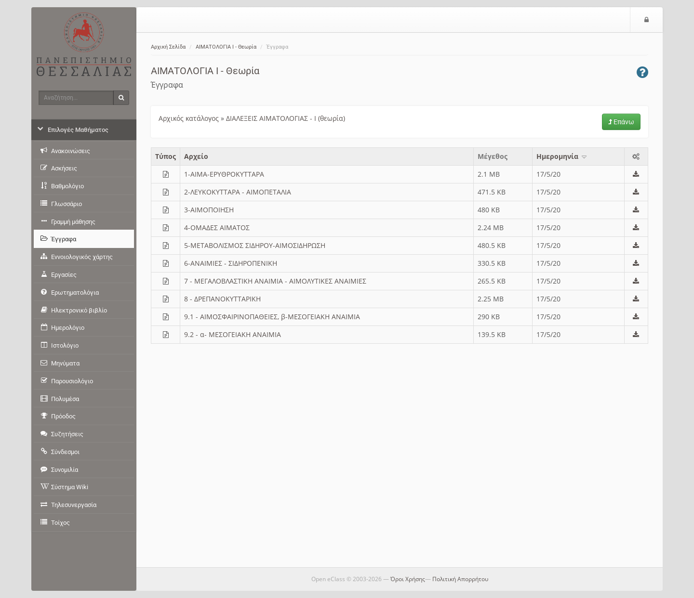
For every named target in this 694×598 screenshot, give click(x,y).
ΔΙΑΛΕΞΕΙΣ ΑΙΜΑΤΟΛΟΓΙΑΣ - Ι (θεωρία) (285, 118)
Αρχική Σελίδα (168, 47)
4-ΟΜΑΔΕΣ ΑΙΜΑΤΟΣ (217, 227)
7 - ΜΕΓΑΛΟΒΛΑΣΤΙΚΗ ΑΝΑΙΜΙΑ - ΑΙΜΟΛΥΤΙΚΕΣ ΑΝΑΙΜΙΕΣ (275, 281)
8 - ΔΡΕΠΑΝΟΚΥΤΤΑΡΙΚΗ (222, 298)
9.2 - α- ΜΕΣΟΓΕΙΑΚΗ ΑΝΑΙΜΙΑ (232, 334)
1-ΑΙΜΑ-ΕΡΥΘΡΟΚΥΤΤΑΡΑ (224, 174)
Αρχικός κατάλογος (189, 118)
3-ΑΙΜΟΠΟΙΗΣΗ (209, 209)
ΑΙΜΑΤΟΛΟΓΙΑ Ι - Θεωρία (226, 47)
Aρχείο (196, 156)
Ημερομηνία (562, 156)
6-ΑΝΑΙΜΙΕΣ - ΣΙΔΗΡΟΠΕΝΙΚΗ (230, 263)
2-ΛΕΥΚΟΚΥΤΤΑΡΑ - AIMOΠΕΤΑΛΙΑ (237, 191)
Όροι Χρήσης (407, 579)
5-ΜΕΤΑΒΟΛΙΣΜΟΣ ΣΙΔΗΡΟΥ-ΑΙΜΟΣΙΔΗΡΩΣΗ (254, 245)
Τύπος (165, 156)
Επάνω (621, 122)
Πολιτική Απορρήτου (460, 579)
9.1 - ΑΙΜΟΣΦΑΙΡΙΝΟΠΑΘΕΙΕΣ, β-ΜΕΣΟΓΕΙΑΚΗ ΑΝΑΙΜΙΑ (272, 316)
